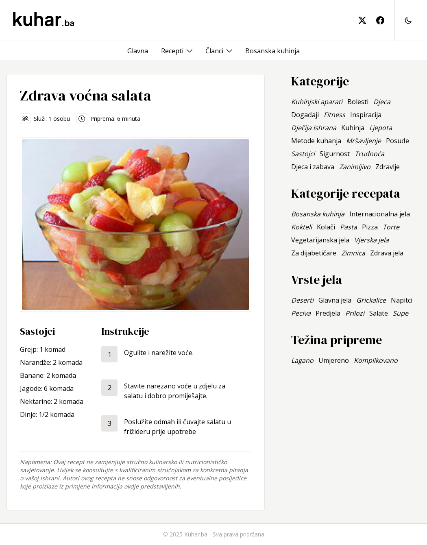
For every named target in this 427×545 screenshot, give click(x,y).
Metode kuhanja (316, 140)
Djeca (381, 101)
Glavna (137, 50)
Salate (378, 313)
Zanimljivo (354, 166)
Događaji (305, 114)
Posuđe (397, 140)
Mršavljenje (363, 140)
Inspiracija (365, 114)
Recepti (172, 50)
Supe (400, 313)
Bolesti (357, 101)
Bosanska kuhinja (272, 50)
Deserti (302, 300)
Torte (391, 226)
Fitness (334, 114)
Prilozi (354, 313)
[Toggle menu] (189, 51)
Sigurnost (335, 153)
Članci (214, 50)
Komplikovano (376, 360)
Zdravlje (387, 166)
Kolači (326, 226)
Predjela (328, 313)
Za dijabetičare (313, 253)
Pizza (370, 226)
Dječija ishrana (313, 127)
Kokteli (301, 226)
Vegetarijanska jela (320, 239)
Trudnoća (369, 153)
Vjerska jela (371, 239)
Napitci (401, 300)
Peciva (301, 313)
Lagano (302, 360)
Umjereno (333, 360)
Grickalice (371, 300)
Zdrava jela (386, 253)
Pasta (348, 226)
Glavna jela (334, 300)
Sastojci (303, 153)
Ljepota (380, 127)
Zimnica (353, 253)
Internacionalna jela (379, 213)
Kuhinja (352, 127)
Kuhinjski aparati (316, 101)
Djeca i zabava (312, 166)
